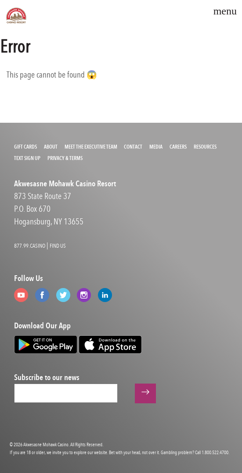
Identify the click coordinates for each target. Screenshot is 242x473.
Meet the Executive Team (91, 146)
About (51, 146)
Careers (178, 146)
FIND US (58, 245)
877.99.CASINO (29, 245)
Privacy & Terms (65, 158)
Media (156, 146)
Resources (205, 146)
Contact (133, 146)
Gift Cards (25, 146)
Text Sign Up (27, 158)
